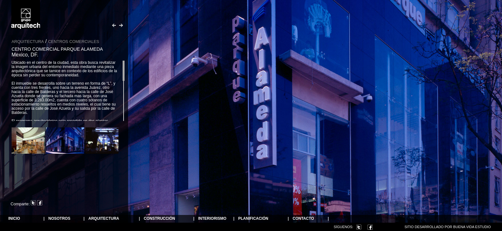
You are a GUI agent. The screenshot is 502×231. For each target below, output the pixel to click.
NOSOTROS (59, 218)
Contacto (303, 218)
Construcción (159, 218)
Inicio (14, 218)
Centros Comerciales (73, 41)
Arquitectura (28, 41)
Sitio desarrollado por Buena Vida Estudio (447, 227)
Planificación (253, 218)
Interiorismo (212, 218)
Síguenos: (343, 227)
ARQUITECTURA (103, 218)
